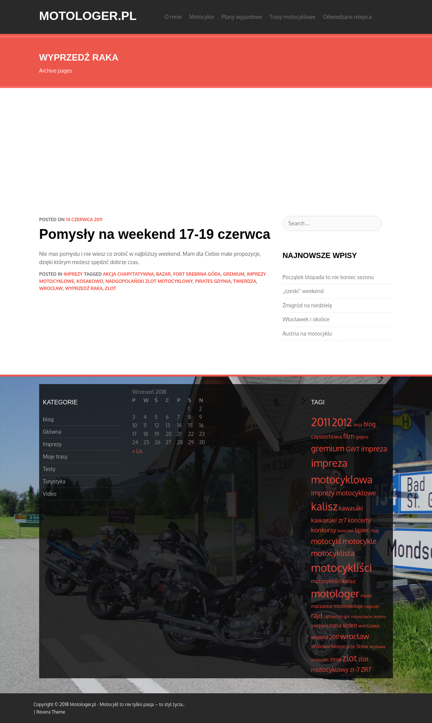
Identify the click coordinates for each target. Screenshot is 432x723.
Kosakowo (89, 281)
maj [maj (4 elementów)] (374, 530)
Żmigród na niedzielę (307, 305)
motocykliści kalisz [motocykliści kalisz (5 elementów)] (333, 580)
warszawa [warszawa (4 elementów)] (369, 626)
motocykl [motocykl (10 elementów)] (326, 541)
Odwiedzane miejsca (347, 17)
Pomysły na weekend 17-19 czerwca (154, 234)
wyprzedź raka (84, 288)
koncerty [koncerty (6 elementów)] (359, 520)
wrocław (51, 288)
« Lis (137, 451)
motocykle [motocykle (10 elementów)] (359, 541)
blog (48, 419)
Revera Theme (51, 712)
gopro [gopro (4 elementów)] (362, 437)
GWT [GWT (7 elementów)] (353, 449)
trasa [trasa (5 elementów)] (335, 625)
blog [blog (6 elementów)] (370, 424)
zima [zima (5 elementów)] (335, 659)
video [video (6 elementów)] (350, 625)
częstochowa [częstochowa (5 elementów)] (326, 436)
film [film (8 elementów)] (348, 436)
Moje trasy (55, 456)
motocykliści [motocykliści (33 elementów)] (341, 567)
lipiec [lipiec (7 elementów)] (361, 530)
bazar (163, 274)
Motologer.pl (88, 16)
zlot (110, 288)
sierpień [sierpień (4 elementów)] (319, 626)
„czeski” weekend (303, 291)
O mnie (173, 17)
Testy (49, 469)
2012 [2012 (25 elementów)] (342, 422)
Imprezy (73, 274)
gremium (233, 274)
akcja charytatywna (128, 274)
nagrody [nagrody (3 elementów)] (371, 606)
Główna (52, 431)
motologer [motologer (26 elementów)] (335, 593)
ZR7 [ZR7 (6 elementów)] (366, 669)
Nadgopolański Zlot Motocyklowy (149, 281)
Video (49, 494)
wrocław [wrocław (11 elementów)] (354, 636)
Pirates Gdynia (213, 281)
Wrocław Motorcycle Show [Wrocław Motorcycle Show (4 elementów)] (339, 646)
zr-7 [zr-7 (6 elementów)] (355, 669)
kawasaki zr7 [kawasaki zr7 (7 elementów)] (329, 520)
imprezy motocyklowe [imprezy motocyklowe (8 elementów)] (343, 493)
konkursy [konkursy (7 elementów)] (323, 530)
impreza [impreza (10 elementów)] (374, 448)
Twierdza (244, 281)
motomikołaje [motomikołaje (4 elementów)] (348, 606)
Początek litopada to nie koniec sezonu (328, 277)
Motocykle (201, 17)
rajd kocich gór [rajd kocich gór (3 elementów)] (337, 616)
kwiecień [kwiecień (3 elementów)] (345, 530)
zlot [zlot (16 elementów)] (349, 657)
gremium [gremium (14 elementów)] (328, 448)
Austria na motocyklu (307, 333)
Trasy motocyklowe (293, 17)
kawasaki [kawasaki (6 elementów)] (351, 508)
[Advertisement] (216, 144)
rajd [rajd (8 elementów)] (316, 615)
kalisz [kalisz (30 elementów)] (324, 506)
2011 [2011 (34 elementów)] (321, 422)
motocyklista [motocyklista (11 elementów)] (333, 553)
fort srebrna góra (197, 274)
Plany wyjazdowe (242, 17)
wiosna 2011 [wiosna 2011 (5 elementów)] (325, 636)
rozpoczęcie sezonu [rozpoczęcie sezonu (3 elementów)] (368, 616)
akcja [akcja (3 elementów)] (357, 424)
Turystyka (54, 481)
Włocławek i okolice (306, 319)
